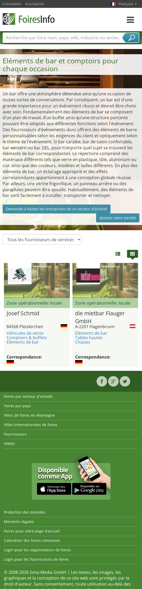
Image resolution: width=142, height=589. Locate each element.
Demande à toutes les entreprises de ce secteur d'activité (56, 208)
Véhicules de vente (25, 333)
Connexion (12, 3)
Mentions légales (19, 521)
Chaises (82, 342)
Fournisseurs (15, 434)
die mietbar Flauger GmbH (100, 316)
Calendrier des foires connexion (32, 540)
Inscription (34, 3)
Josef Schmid (23, 313)
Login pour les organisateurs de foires (37, 549)
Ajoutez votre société (117, 217)
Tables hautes (89, 337)
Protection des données (24, 512)
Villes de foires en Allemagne (29, 415)
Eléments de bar (23, 342)
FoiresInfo (29, 19)
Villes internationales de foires (30, 424)
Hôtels (9, 443)
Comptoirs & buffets (27, 337)
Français (127, 3)
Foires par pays (17, 405)
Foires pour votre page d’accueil (32, 531)
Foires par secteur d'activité (28, 396)
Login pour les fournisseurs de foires (36, 559)
